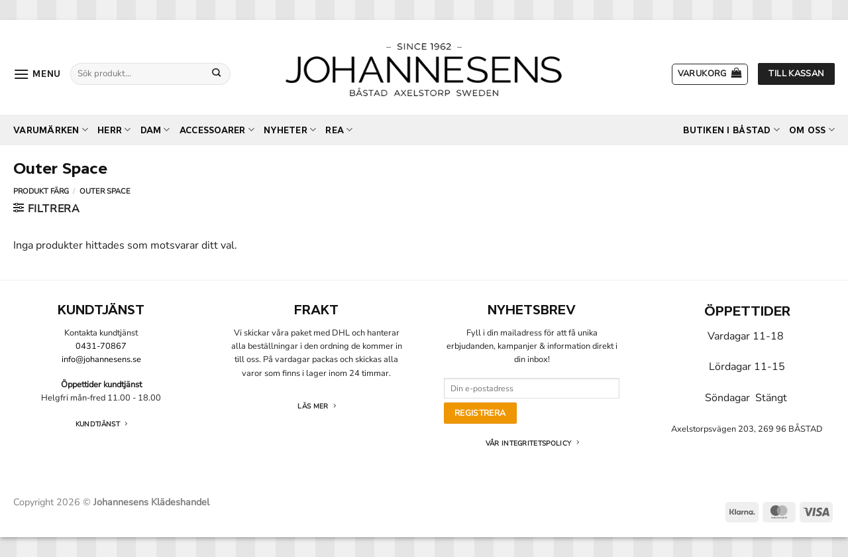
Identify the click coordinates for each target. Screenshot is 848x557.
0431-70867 (101, 346)
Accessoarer (217, 129)
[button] (37, 74)
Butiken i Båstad (731, 129)
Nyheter (290, 129)
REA (338, 129)
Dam (155, 129)
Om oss (812, 129)
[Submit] (216, 73)
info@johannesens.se (101, 359)
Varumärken (50, 129)
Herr (114, 129)
